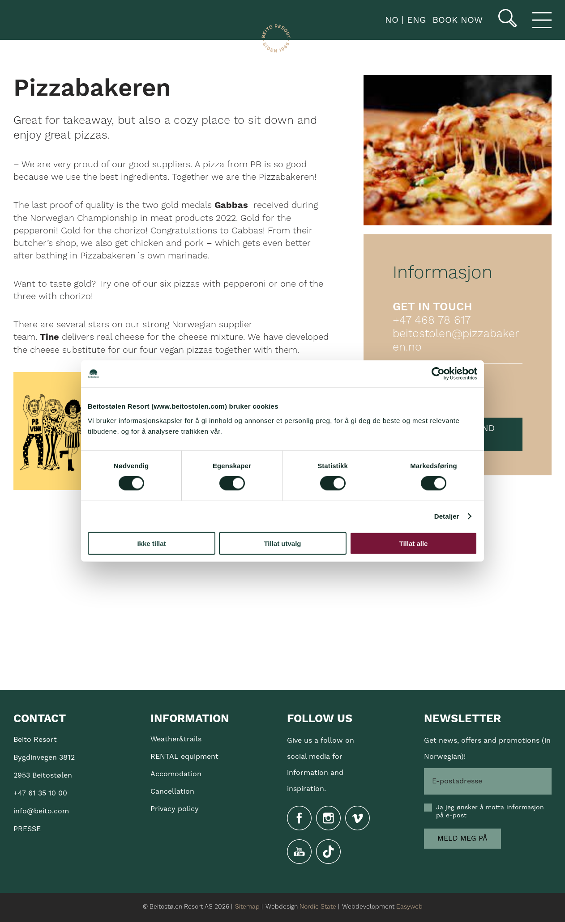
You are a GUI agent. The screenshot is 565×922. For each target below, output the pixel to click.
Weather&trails (175, 739)
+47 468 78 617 (432, 320)
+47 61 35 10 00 (40, 793)
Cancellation (172, 791)
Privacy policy (174, 808)
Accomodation (175, 774)
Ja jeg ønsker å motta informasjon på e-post (490, 812)
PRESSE (27, 829)
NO (390, 20)
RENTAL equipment (184, 756)
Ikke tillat (151, 543)
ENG (415, 20)
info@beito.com (41, 811)
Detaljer (446, 516)
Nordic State (318, 907)
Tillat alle (413, 543)
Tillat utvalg (282, 543)
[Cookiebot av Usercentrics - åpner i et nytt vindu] (438, 374)
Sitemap (247, 907)
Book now (457, 20)
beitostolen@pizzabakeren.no (456, 340)
